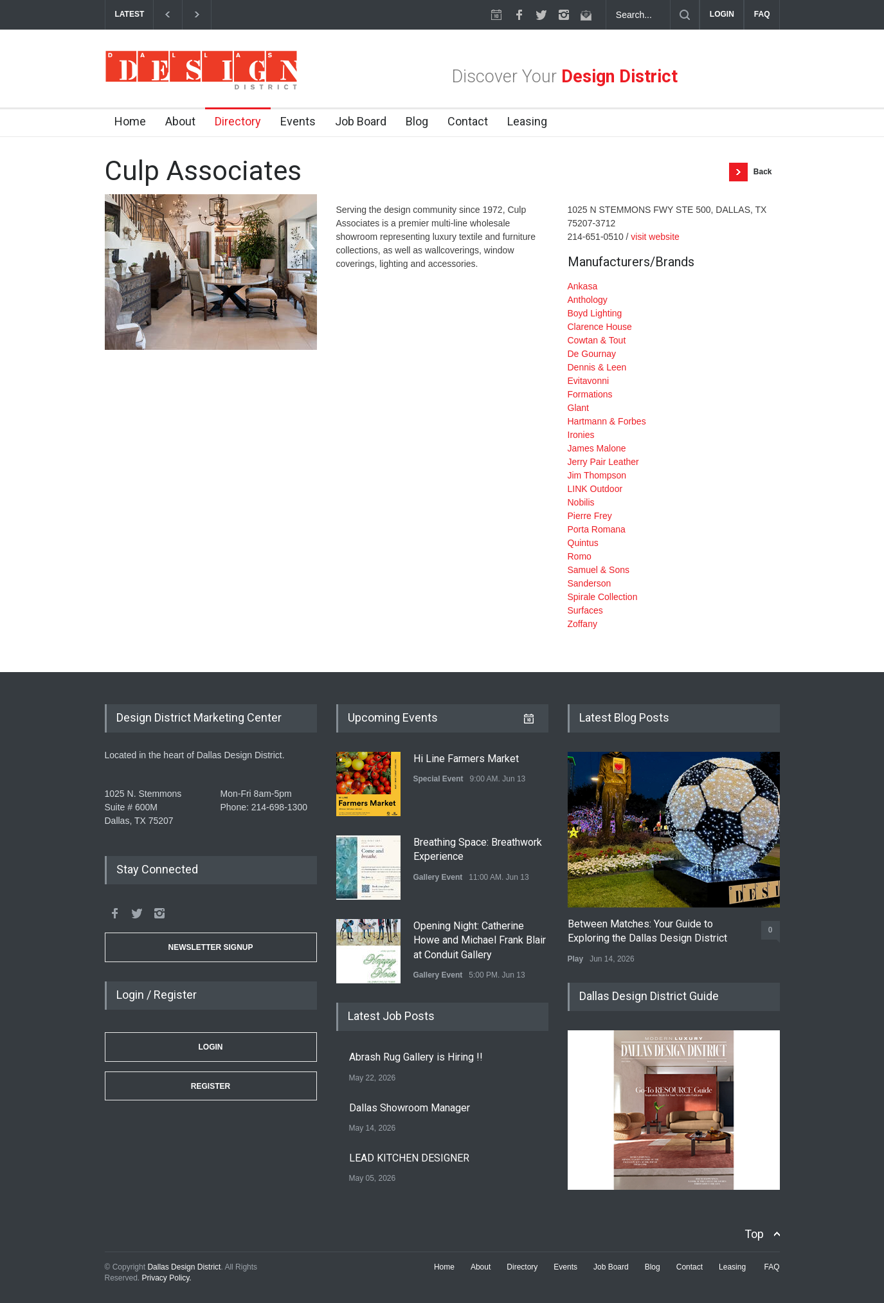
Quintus (583, 543)
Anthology (588, 300)
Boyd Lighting (595, 313)
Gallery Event (438, 877)
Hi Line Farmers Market (466, 758)
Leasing (527, 121)
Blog (417, 121)
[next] (197, 14)
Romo (579, 556)
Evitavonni (588, 381)
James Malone (597, 448)
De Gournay (592, 354)
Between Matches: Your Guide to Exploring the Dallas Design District (647, 931)
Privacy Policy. (167, 1277)
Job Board (360, 121)
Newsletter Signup (210, 947)
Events (298, 121)
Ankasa (583, 286)
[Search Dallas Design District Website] (638, 15)
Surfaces (585, 610)
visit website (655, 237)
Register (210, 1086)
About (180, 121)
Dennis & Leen (597, 367)
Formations (590, 394)
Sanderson (589, 583)
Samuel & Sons (599, 570)
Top (754, 1234)
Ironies (581, 435)
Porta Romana (597, 529)
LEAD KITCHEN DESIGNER (409, 1158)
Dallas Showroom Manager (409, 1108)
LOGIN (722, 14)
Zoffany (582, 624)
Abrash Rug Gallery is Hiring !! (416, 1057)
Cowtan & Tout (597, 340)
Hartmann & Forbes (607, 421)
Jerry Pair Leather (603, 462)
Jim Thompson (597, 475)
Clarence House (600, 327)
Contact (467, 121)
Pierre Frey (590, 516)
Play (576, 958)
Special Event (438, 778)
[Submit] (685, 15)
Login (211, 1047)
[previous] (167, 14)
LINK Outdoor (595, 489)
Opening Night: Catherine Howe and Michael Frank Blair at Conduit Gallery (479, 940)
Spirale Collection (603, 597)
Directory (238, 121)
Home (130, 121)
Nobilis (581, 502)
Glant (578, 408)
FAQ (762, 14)
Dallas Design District (184, 1266)
